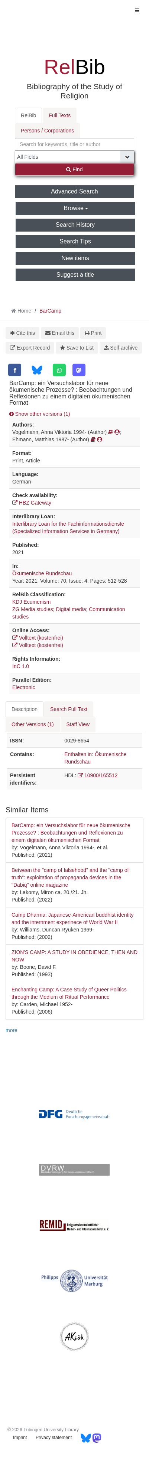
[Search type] (74, 157)
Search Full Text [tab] (68, 709)
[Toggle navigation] (137, 10)
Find (74, 169)
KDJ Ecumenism (31, 602)
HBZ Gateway (31, 503)
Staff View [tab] (78, 724)
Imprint (20, 1437)
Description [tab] (25, 709)
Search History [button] (75, 225)
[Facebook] (14, 370)
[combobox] (74, 144)
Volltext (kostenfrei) (37, 638)
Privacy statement (54, 1437)
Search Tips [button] (75, 241)
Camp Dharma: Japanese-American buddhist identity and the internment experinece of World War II (72, 918)
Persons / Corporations (47, 131)
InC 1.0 (20, 666)
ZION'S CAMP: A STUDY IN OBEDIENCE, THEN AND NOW (74, 956)
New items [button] (75, 258)
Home (24, 311)
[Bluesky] (37, 370)
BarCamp (50, 311)
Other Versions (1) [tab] (33, 724)
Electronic (23, 687)
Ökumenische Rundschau (42, 573)
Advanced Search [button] (74, 191)
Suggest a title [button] (75, 275)
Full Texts (60, 115)
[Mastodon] (78, 370)
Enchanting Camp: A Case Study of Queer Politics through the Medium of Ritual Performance (69, 993)
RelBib (28, 115)
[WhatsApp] (59, 370)
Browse (76, 208)
